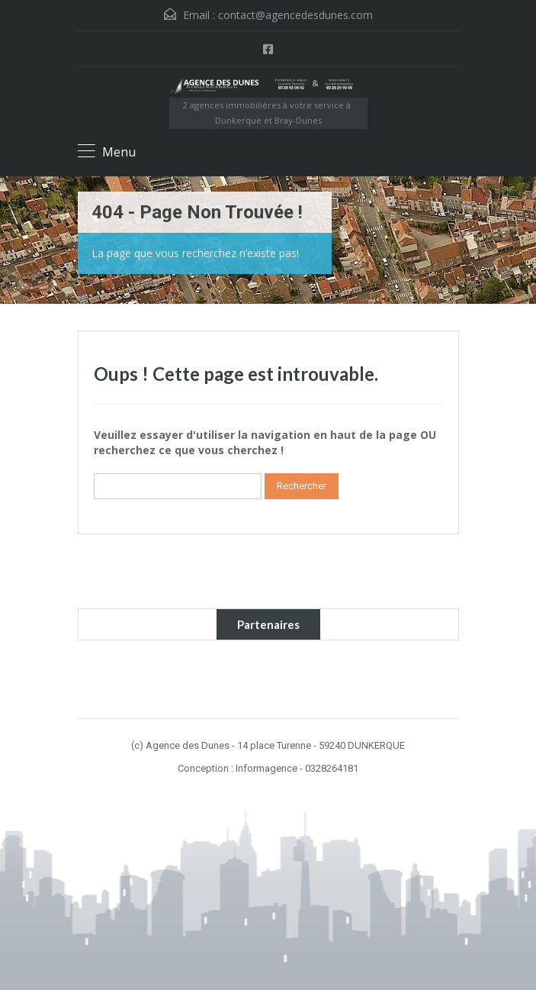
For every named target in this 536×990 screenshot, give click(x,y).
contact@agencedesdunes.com (295, 15)
